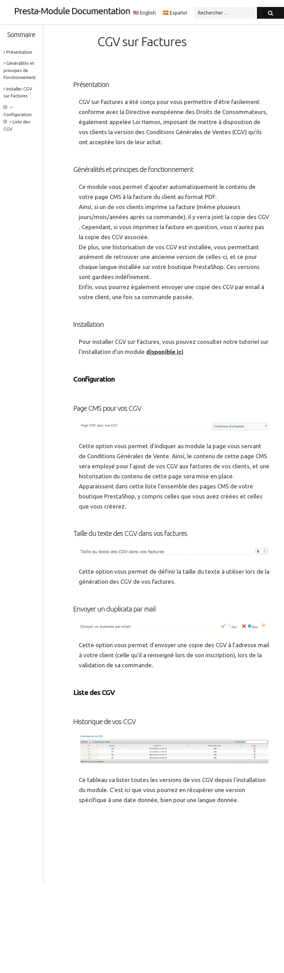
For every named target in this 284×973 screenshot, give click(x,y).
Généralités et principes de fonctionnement (19, 70)
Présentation (17, 52)
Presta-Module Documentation (72, 11)
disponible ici (164, 351)
